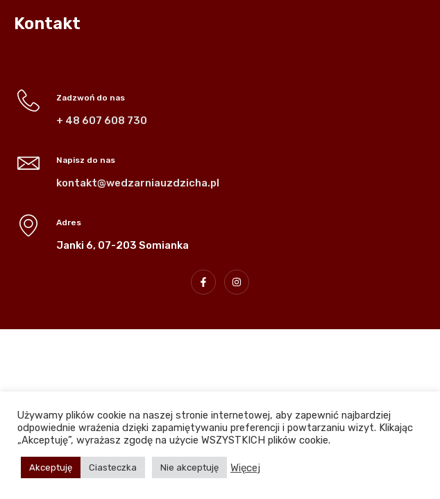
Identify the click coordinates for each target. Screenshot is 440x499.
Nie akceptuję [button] (189, 467)
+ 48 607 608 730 (101, 120)
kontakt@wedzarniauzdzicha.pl (137, 183)
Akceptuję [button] (50, 467)
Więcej (245, 468)
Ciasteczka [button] (113, 467)
